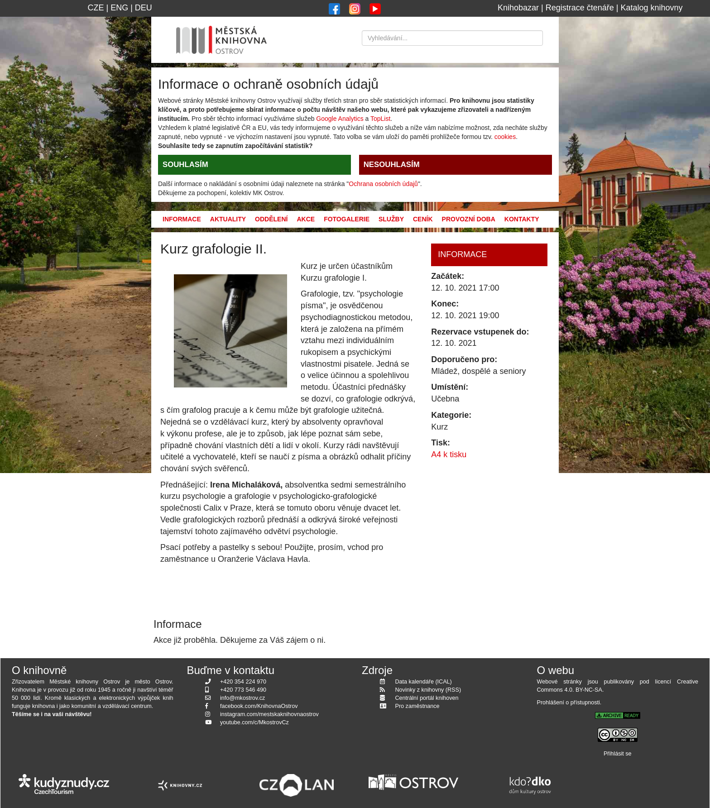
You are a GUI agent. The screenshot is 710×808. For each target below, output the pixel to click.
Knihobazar (518, 7)
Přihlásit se (618, 754)
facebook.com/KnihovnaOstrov (259, 706)
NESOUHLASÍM (392, 164)
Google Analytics (339, 118)
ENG (119, 7)
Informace (182, 219)
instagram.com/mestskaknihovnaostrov (269, 714)
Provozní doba (468, 219)
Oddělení (271, 219)
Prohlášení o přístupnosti (568, 702)
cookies (505, 136)
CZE (95, 7)
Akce (306, 219)
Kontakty (521, 219)
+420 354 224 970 (243, 682)
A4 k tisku (448, 454)
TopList (380, 118)
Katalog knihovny (652, 7)
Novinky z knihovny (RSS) (428, 690)
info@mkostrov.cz (242, 698)
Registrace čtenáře (580, 7)
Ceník (423, 219)
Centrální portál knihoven (427, 698)
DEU (143, 7)
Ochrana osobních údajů (383, 183)
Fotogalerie (346, 219)
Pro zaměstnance (417, 706)
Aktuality (228, 219)
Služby (391, 219)
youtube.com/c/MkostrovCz (254, 722)
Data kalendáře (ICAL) (423, 682)
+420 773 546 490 (243, 690)
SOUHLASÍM (185, 164)
